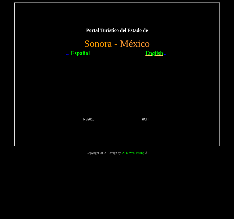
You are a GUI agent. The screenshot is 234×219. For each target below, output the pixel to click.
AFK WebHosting (133, 153)
